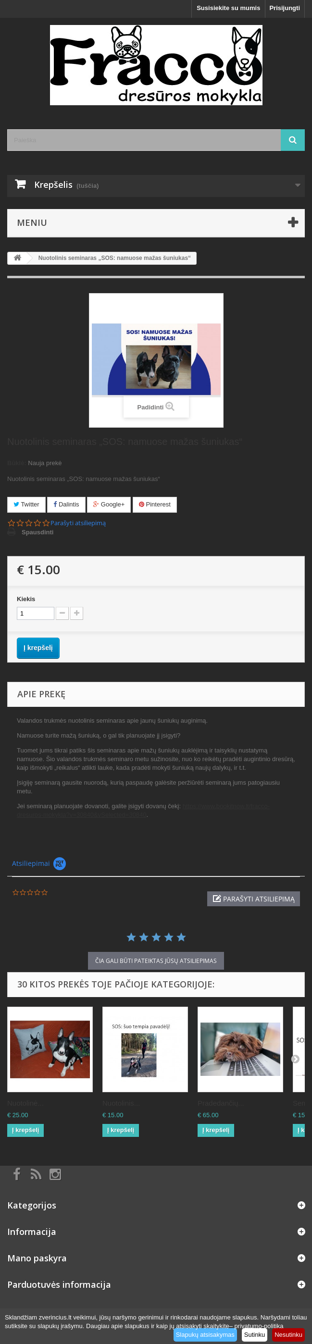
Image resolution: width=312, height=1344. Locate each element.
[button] (253, 898)
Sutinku (254, 1334)
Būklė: (16, 463)
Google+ (109, 504)
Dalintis (66, 504)
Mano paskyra (37, 1258)
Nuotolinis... (121, 1103)
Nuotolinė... (25, 1103)
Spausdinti (37, 532)
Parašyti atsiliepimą (78, 523)
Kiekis (26, 599)
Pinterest (155, 504)
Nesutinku (288, 1334)
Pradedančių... (221, 1103)
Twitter (26, 504)
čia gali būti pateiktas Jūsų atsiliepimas (156, 961)
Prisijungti (284, 8)
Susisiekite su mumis (228, 8)
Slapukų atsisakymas (205, 1334)
